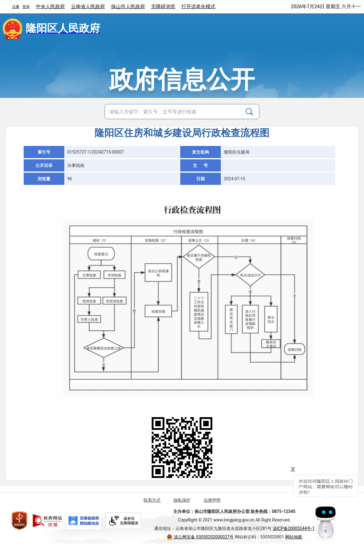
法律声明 (212, 500)
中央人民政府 (50, 6)
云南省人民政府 (88, 6)
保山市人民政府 (128, 6)
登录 (26, 7)
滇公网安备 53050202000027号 (200, 537)
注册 (15, 7)
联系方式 (151, 500)
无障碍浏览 (163, 6)
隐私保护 (182, 500)
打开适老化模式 (198, 6)
